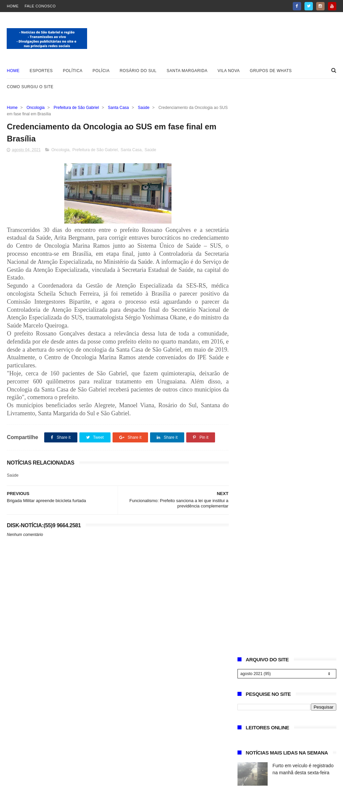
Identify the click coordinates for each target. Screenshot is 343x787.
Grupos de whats (271, 70)
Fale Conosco (40, 6)
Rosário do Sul (138, 70)
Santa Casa (118, 107)
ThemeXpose (89, 779)
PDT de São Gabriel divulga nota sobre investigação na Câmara (302, 325)
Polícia (101, 70)
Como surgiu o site (30, 86)
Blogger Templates (28, 779)
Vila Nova (229, 70)
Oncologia (35, 107)
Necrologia (284, 348)
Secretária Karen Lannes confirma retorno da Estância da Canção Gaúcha (303, 428)
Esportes (41, 70)
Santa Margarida (187, 70)
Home (12, 6)
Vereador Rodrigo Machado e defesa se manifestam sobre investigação (303, 294)
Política (73, 70)
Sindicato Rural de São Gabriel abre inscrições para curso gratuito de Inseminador (304, 264)
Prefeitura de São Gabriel (76, 107)
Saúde (144, 107)
